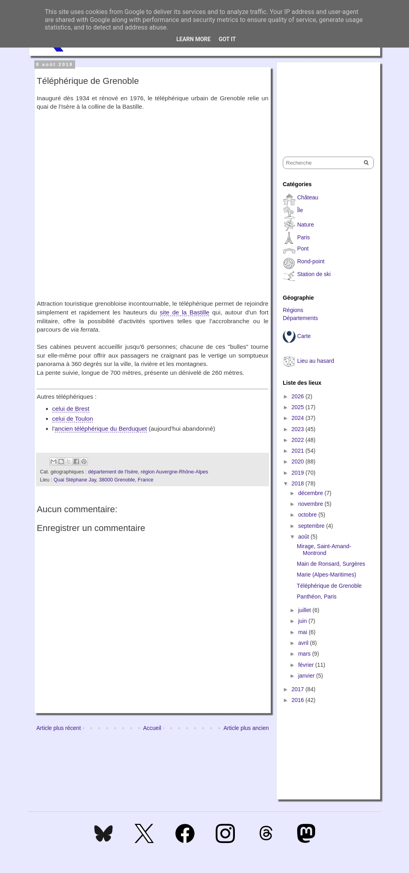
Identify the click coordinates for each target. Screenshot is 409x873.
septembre (312, 526)
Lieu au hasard (315, 361)
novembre (311, 504)
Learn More (193, 39)
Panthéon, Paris (317, 596)
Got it (227, 39)
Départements (300, 318)
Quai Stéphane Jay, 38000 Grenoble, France (103, 480)
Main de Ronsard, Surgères (331, 564)
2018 (299, 483)
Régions (293, 310)
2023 (299, 429)
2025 (299, 407)
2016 (299, 700)
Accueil (152, 728)
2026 (299, 396)
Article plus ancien (246, 728)
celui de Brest (70, 408)
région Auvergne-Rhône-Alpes (174, 472)
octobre (308, 514)
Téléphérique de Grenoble (329, 586)
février (306, 665)
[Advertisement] (323, 102)
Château (307, 197)
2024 (299, 418)
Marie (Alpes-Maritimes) (326, 574)
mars (305, 653)
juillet (305, 610)
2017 (299, 689)
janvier (307, 675)
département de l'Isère (113, 472)
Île (300, 210)
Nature (305, 224)
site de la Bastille (184, 312)
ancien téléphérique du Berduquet (101, 428)
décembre (311, 493)
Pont (303, 248)
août (304, 536)
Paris (303, 237)
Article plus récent (58, 728)
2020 (299, 461)
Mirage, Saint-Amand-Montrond (324, 549)
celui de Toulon (72, 418)
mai (303, 632)
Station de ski (314, 274)
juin (303, 621)
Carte (304, 336)
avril (304, 643)
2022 (299, 440)
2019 (299, 472)
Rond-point (311, 261)
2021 (299, 450)
